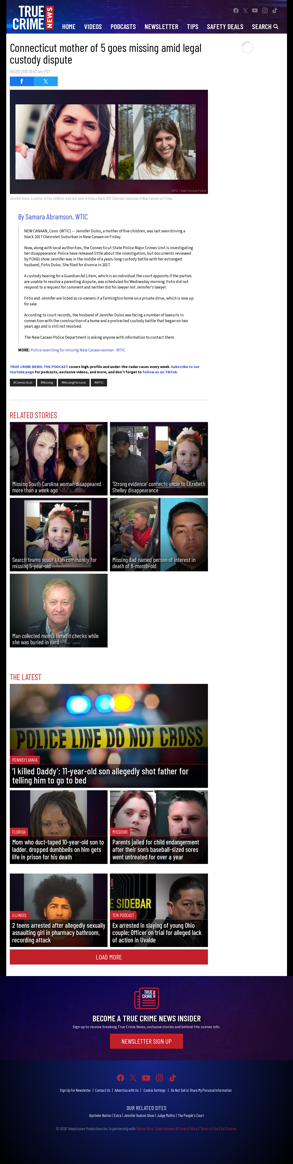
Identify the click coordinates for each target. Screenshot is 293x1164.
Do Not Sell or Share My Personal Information (201, 1090)
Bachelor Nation (100, 1115)
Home (68, 26)
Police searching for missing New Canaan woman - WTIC (78, 350)
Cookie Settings (155, 1090)
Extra (117, 1115)
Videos (93, 26)
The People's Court (191, 1115)
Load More (109, 957)
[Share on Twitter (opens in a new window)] (46, 81)
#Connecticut (22, 382)
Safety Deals (225, 26)
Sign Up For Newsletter (75, 1090)
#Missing (47, 382)
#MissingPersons (74, 382)
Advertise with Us (127, 1090)
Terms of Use (209, 1128)
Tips (192, 26)
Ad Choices (228, 1128)
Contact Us (102, 1090)
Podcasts (123, 26)
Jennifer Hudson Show (139, 1115)
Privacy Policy (187, 1128)
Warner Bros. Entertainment (155, 1128)
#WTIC (98, 382)
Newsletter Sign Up (146, 1041)
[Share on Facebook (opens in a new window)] (22, 81)
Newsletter (161, 26)
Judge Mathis (166, 1115)
